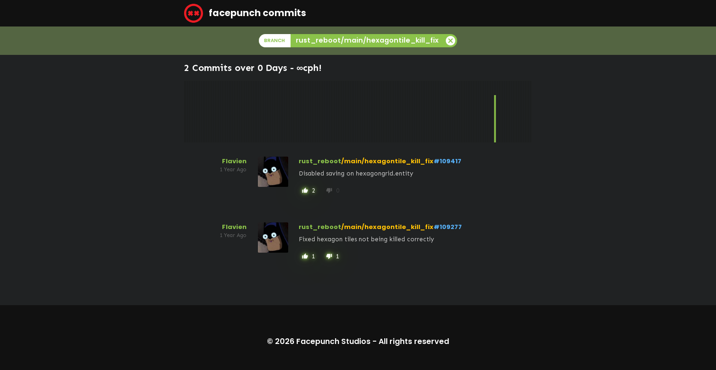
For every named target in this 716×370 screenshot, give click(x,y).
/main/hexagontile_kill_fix (387, 161)
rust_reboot (320, 161)
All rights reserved (414, 341)
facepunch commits (245, 13)
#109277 (447, 226)
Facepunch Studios (333, 341)
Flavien (234, 161)
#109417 (447, 161)
